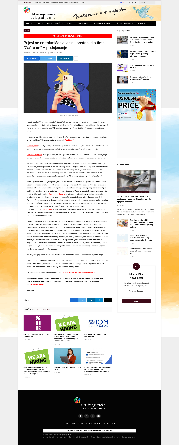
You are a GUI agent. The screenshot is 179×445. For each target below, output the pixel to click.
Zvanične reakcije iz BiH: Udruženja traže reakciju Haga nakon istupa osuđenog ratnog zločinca (141, 223)
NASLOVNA (30, 23)
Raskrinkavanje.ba (34, 155)
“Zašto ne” (69, 140)
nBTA (69, 435)
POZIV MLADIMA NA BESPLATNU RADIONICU (142, 66)
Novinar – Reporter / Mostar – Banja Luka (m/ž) (67, 368)
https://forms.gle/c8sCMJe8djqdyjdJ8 (79, 272)
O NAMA (140, 23)
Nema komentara (55, 53)
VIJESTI (40, 23)
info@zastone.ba (37, 284)
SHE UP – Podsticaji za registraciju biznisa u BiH (37, 335)
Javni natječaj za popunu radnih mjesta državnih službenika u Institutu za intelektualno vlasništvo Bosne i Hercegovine (37, 370)
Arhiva (26, 30)
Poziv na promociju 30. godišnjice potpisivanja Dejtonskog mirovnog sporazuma (142, 54)
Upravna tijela (109, 423)
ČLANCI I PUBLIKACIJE (124, 23)
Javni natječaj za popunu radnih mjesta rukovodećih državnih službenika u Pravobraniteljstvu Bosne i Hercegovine (66, 337)
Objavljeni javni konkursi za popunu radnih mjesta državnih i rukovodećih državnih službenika (97, 369)
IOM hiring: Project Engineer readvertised (95, 335)
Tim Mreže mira (69, 423)
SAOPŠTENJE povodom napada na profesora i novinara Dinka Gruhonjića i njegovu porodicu (61, 3)
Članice (80, 423)
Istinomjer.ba (32, 146)
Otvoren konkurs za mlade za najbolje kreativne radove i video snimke (142, 251)
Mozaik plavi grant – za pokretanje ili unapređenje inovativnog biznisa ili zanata (141, 238)
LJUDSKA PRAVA (82, 23)
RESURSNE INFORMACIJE (102, 23)
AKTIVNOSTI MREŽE (54, 23)
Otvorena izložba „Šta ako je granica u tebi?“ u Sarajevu (140, 78)
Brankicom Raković (57, 194)
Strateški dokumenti (93, 423)
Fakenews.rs (46, 209)
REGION (69, 23)
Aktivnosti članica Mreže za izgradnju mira (133, 192)
